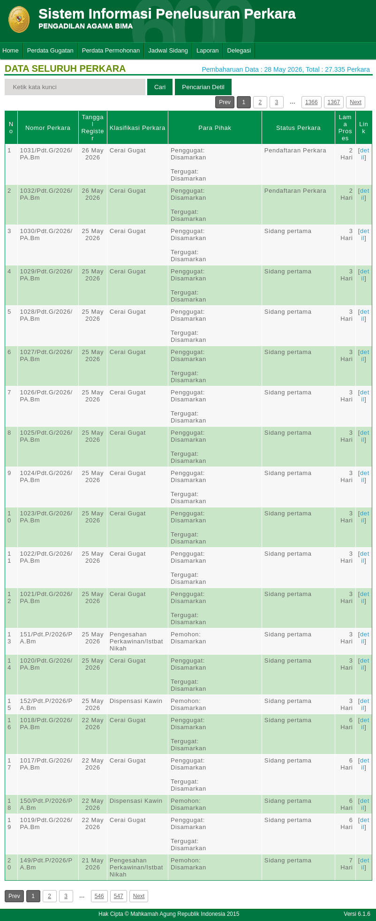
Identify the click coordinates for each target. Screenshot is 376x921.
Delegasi (239, 50)
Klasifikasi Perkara (137, 127)
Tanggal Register (92, 127)
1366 (311, 102)
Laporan (207, 50)
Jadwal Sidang (168, 50)
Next (355, 102)
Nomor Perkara (48, 127)
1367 (334, 102)
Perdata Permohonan (111, 50)
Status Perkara (298, 127)
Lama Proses (345, 127)
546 (99, 896)
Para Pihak (214, 127)
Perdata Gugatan (50, 50)
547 (118, 896)
